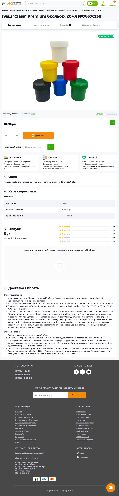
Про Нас (18, 412)
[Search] (82, 3)
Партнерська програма (24, 417)
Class (33, 114)
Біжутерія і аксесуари (84, 428)
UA (90, 3)
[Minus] (6, 135)
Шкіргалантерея (82, 426)
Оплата (53, 157)
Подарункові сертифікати (25, 440)
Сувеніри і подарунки (85, 423)
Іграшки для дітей (83, 414)
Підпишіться (77, 395)
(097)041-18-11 (22, 371)
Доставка (15, 157)
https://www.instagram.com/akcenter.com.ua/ (82, 372)
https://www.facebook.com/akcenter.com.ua (76, 372)
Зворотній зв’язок (22, 431)
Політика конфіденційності (26, 426)
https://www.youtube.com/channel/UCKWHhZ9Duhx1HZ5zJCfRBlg (88, 372)
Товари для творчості (84, 440)
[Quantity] (12, 135)
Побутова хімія (82, 431)
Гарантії (92, 157)
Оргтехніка (80, 420)
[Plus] (17, 135)
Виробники (19, 437)
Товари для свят (82, 437)
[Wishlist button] (112, 122)
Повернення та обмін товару (26, 420)
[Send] (50, 147)
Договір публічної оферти (25, 423)
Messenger (84, 457)
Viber (82, 453)
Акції (17, 442)
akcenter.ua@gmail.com (26, 458)
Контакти (19, 428)
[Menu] (3, 3)
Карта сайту (20, 434)
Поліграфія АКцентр (23, 414)
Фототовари (81, 434)
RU (95, 3)
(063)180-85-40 (23, 374)
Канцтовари (81, 412)
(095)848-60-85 (23, 378)
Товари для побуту (83, 417)
